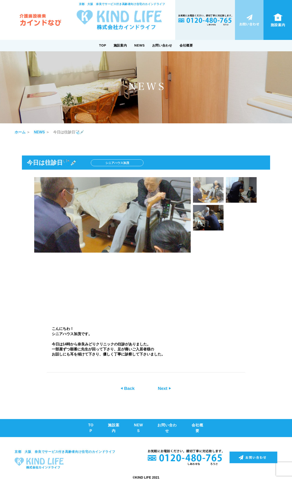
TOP (102, 45)
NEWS (139, 45)
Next (163, 388)
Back (129, 388)
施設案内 (120, 45)
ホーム (20, 132)
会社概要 (186, 45)
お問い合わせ (162, 45)
